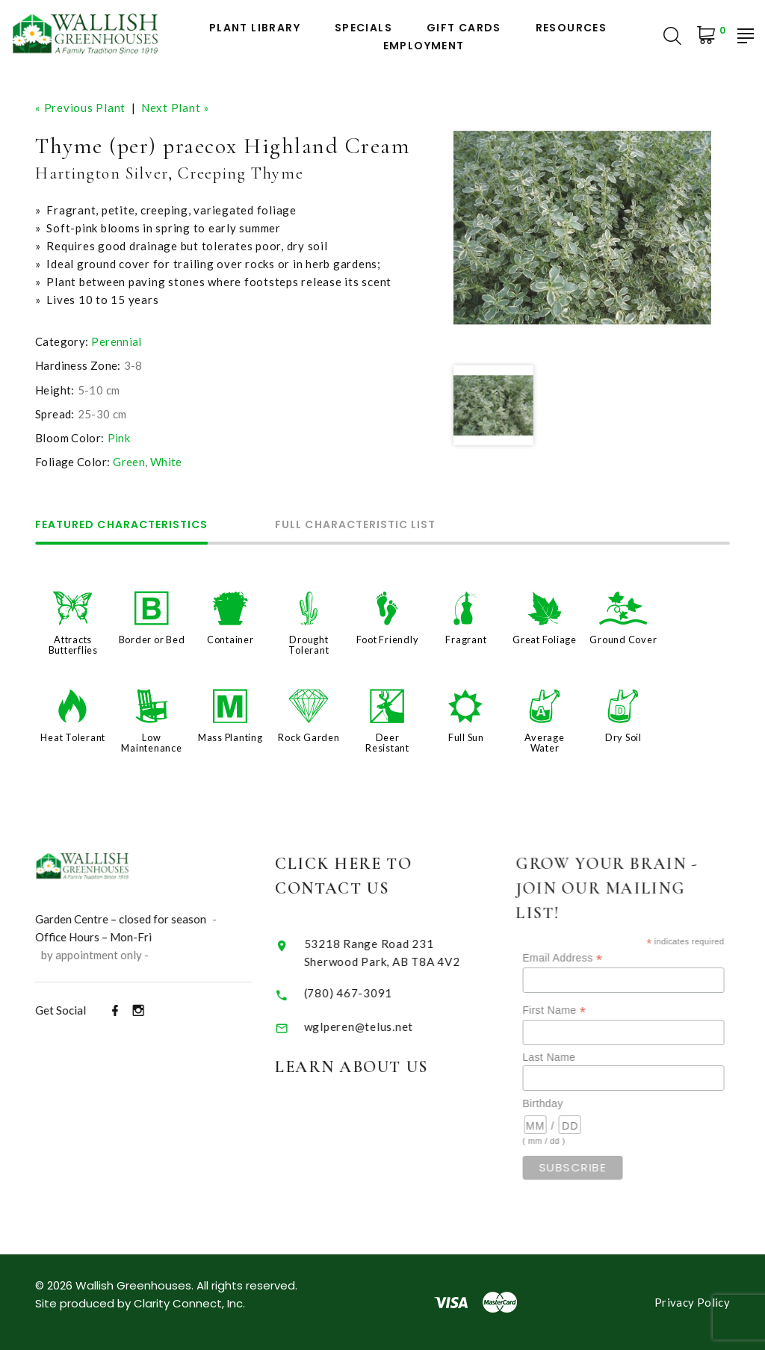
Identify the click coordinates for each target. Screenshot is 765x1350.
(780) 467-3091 (362, 993)
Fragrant (465, 639)
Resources (571, 28)
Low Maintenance (151, 742)
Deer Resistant (387, 742)
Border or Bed (152, 639)
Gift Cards (464, 28)
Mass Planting (230, 737)
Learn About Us (366, 1067)
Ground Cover (623, 639)
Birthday (565, 1103)
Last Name (571, 1057)
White (166, 461)
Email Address (585, 958)
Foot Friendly (387, 639)
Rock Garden (308, 737)
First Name (576, 1010)
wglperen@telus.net (373, 1026)
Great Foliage (544, 639)
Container (230, 639)
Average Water (544, 742)
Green (129, 461)
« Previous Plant (80, 107)
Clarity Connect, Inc (188, 1303)
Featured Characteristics (121, 525)
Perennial (116, 341)
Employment (424, 46)
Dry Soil (623, 737)
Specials (363, 28)
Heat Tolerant (72, 737)
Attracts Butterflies (73, 645)
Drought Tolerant (308, 645)
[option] (582, 227)
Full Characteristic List (355, 525)
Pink (119, 438)
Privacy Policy (692, 1302)
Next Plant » (175, 107)
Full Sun (466, 737)
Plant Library (254, 28)
